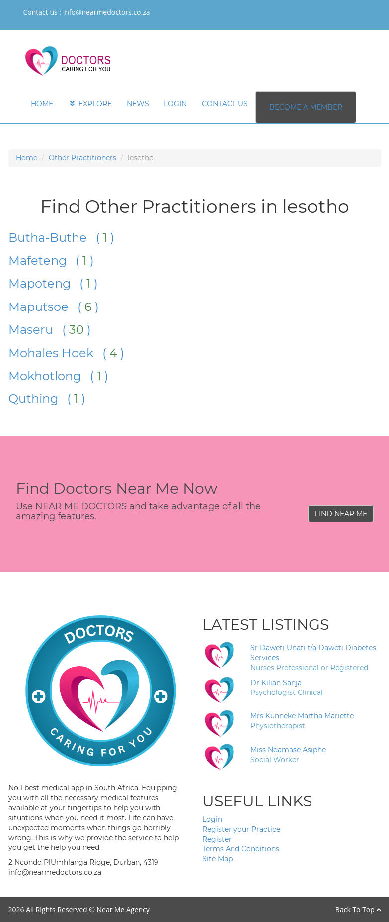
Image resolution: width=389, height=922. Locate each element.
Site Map (217, 858)
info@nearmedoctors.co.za (106, 12)
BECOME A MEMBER (305, 107)
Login (212, 819)
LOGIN (175, 103)
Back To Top (358, 909)
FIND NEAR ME (340, 513)
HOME (42, 103)
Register (217, 839)
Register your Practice (241, 829)
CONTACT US (225, 103)
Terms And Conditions (240, 849)
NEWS (138, 103)
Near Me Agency (122, 909)
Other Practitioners (82, 158)
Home (26, 158)
